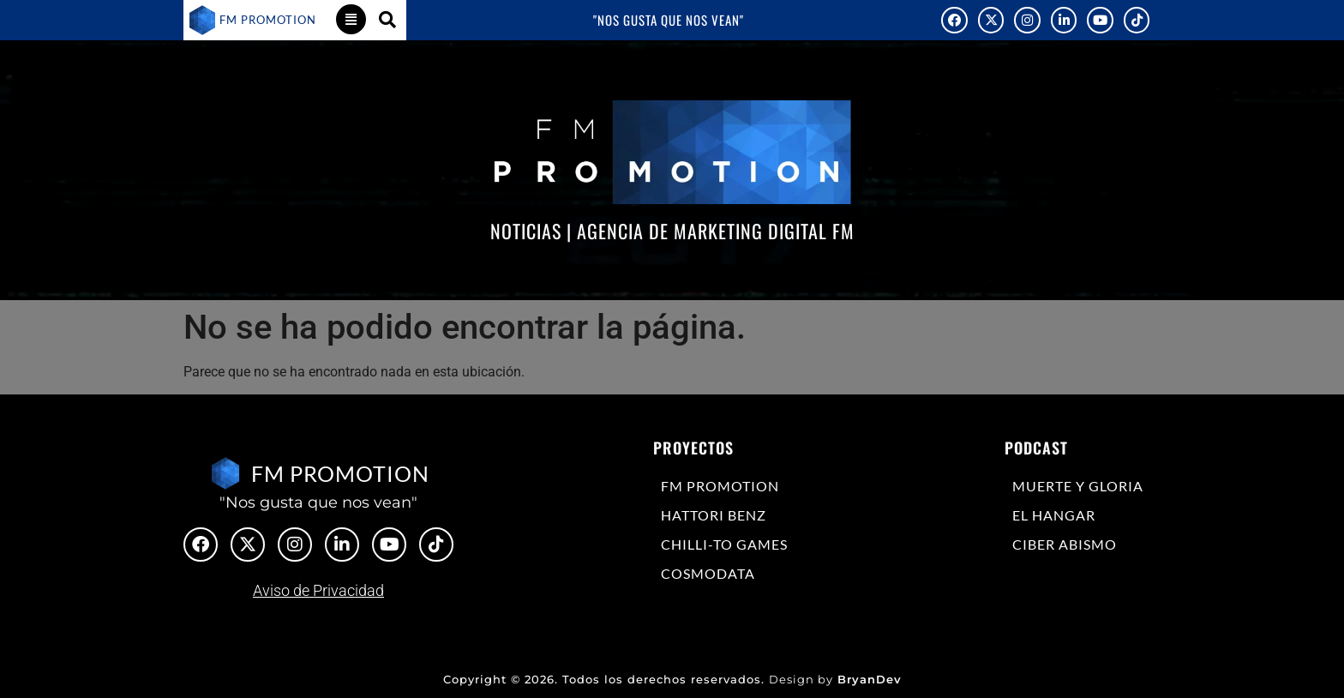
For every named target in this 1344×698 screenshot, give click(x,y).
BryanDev (869, 679)
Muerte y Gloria (1077, 486)
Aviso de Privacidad (318, 590)
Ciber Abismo (1064, 544)
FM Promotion (720, 486)
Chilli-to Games (724, 544)
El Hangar (1053, 515)
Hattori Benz (713, 515)
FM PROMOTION (267, 20)
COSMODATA (708, 573)
